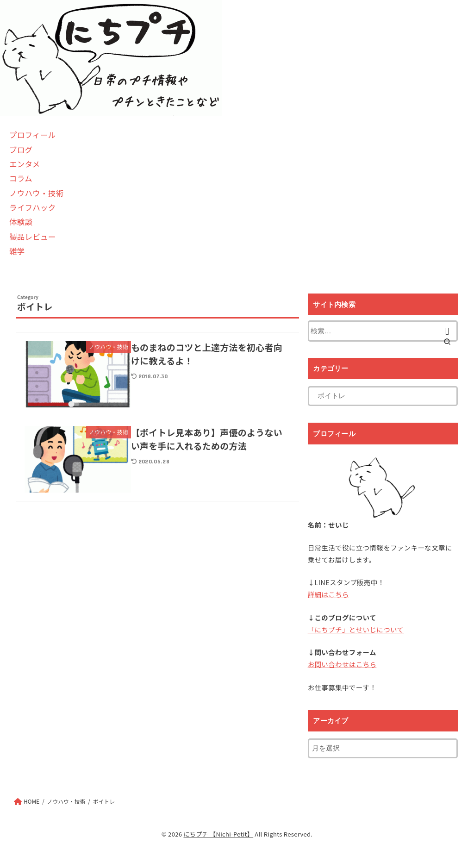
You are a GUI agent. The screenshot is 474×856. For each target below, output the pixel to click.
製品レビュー (32, 236)
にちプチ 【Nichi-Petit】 (218, 834)
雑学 (17, 250)
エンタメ (24, 163)
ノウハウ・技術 (36, 193)
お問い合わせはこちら (342, 664)
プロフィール (32, 134)
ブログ (20, 149)
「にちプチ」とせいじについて (356, 629)
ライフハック (32, 207)
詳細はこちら (328, 594)
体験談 (20, 221)
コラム (20, 178)
